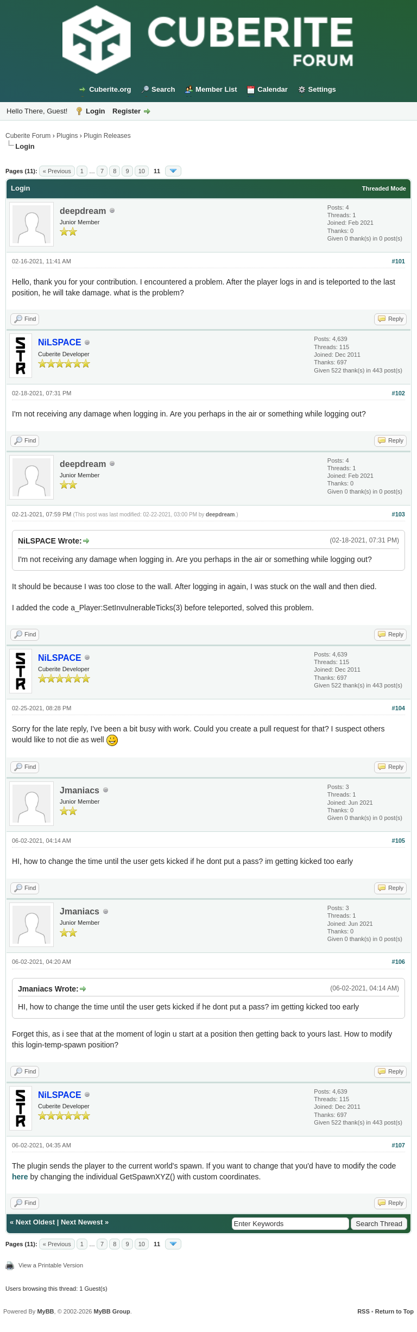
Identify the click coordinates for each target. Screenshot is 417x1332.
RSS (363, 1311)
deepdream (83, 211)
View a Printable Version (50, 1265)
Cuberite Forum (27, 136)
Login (95, 111)
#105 (398, 840)
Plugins (67, 136)
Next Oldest (35, 1222)
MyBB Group (111, 1311)
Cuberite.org (110, 89)
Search (163, 89)
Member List (216, 89)
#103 (398, 514)
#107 (398, 1145)
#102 (398, 393)
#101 (398, 261)
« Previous (57, 171)
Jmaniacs (79, 790)
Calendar (272, 89)
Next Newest (82, 1222)
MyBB (45, 1311)
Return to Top (394, 1311)
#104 (398, 708)
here (20, 1176)
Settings (322, 89)
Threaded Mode (384, 188)
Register (126, 111)
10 (141, 171)
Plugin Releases (107, 136)
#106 (398, 961)
